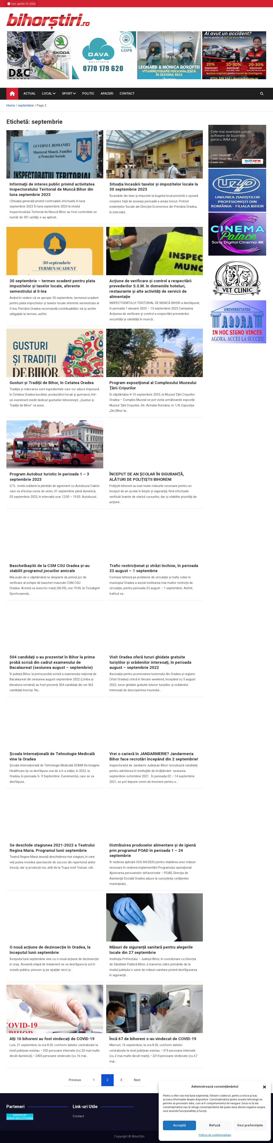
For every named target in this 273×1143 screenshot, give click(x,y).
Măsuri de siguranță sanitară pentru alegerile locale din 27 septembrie (151, 950)
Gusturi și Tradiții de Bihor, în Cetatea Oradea (52, 382)
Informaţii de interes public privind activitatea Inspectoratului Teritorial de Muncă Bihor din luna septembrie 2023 (52, 189)
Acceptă (179, 1125)
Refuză (214, 1125)
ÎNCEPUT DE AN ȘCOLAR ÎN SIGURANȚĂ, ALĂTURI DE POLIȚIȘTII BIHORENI (146, 477)
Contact (127, 93)
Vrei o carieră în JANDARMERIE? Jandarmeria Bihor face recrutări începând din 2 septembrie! (153, 756)
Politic (88, 93)
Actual (29, 93)
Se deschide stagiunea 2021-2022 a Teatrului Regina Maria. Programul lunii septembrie (52, 848)
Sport (67, 93)
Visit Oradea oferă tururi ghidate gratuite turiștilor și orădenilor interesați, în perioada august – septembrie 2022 (150, 662)
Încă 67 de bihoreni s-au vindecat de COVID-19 (152, 1038)
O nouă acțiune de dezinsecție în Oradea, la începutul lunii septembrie (50, 950)
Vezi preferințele (250, 1125)
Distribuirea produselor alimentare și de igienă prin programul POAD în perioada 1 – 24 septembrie (152, 850)
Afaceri (107, 93)
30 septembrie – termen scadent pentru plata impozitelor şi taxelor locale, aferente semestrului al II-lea (52, 286)
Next (137, 1080)
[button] (264, 1087)
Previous (75, 1080)
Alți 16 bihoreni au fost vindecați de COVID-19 (52, 1038)
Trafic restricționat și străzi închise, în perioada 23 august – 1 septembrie (153, 568)
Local (47, 93)
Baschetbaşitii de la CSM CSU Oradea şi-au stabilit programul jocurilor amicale (50, 568)
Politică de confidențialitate (215, 1135)
